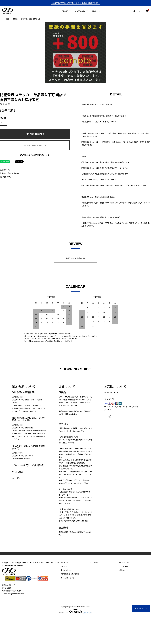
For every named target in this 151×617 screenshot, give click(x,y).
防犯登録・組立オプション (31, 19)
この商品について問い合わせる (35, 155)
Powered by (75, 611)
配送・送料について (68, 562)
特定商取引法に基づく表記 (10, 173)
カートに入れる (141, 608)
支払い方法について (68, 570)
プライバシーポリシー (68, 578)
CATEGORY (80, 11)
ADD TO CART (35, 133)
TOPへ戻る (75, 553)
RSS (91, 562)
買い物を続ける (6, 177)
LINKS (95, 11)
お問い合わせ (123, 570)
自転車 (15, 19)
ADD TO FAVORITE (35, 145)
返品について (5, 170)
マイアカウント (124, 562)
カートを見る (123, 566)
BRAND (65, 11)
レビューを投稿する (75, 258)
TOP (7, 19)
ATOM (96, 562)
